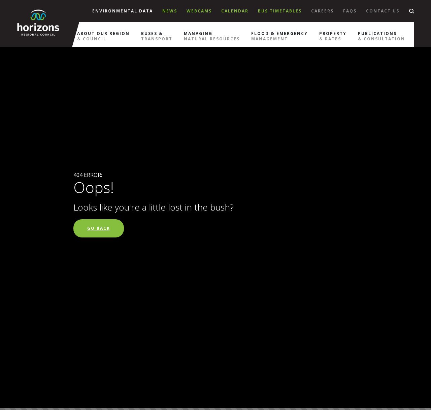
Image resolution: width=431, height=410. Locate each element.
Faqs (350, 11)
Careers (322, 11)
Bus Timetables (280, 11)
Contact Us (382, 11)
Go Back (98, 228)
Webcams (199, 11)
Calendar (234, 11)
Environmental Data (122, 11)
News (169, 11)
